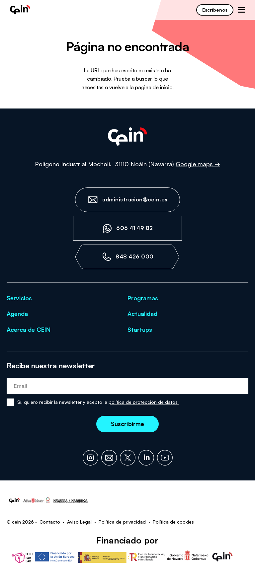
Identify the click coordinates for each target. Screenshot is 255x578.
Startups (140, 329)
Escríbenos (214, 10)
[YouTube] (165, 458)
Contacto (50, 522)
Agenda (17, 313)
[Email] (109, 458)
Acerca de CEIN (28, 329)
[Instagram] (90, 458)
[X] (127, 458)
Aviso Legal (79, 522)
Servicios (19, 298)
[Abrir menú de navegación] (241, 9)
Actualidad (142, 313)
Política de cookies (173, 522)
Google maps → (198, 164)
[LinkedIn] (146, 458)
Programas (143, 298)
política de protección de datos (144, 402)
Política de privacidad (122, 522)
